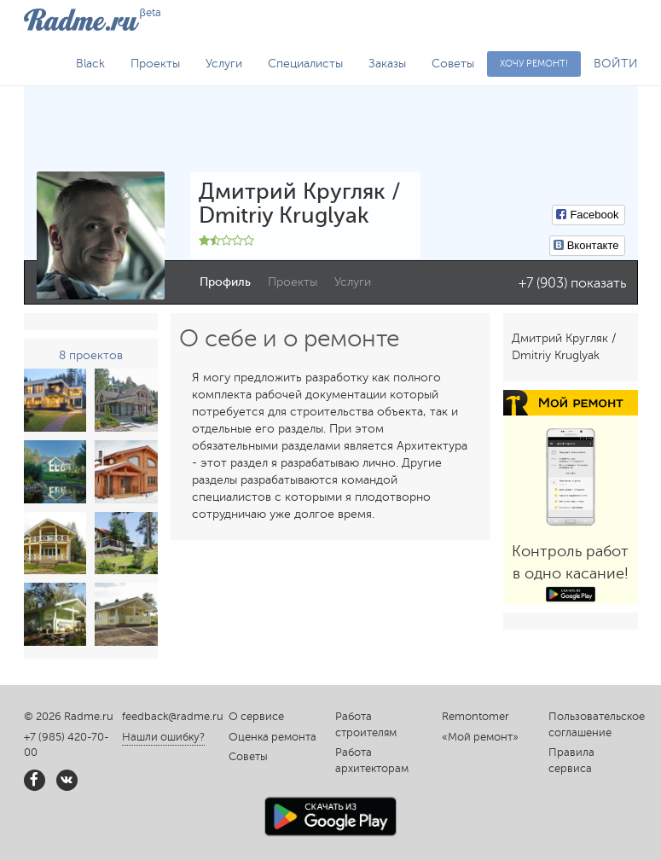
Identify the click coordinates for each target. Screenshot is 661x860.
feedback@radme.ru (172, 717)
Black (90, 63)
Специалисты (305, 63)
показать (598, 283)
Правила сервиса (571, 761)
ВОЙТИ (616, 63)
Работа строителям (366, 725)
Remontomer (475, 717)
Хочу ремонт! (534, 63)
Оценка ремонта (272, 737)
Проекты (155, 63)
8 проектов (91, 355)
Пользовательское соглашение (593, 725)
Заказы (387, 63)
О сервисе (256, 717)
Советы (453, 63)
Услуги (224, 63)
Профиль (225, 282)
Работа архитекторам (372, 761)
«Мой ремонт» (480, 737)
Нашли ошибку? (163, 737)
